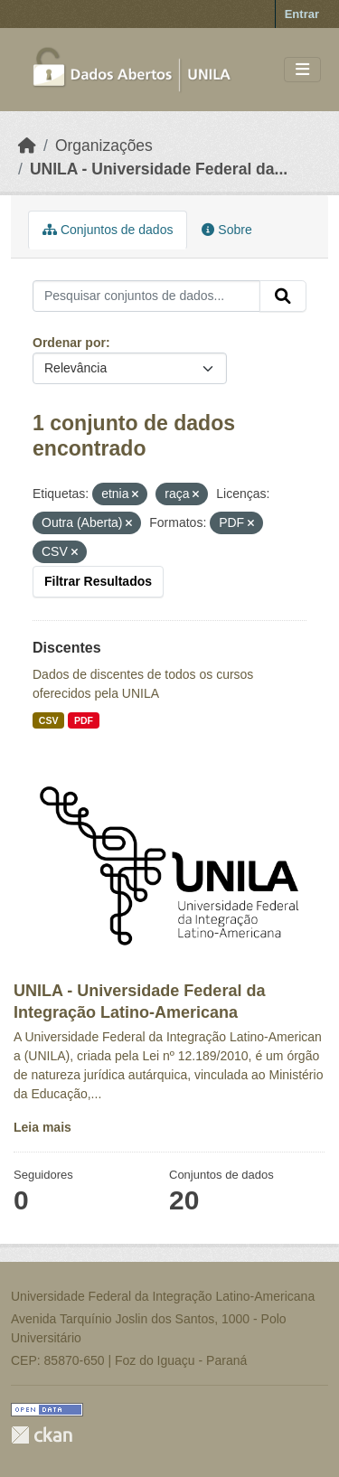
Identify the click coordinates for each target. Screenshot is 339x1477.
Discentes (67, 647)
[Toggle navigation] (302, 70)
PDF (83, 720)
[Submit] (282, 296)
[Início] (27, 145)
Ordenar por (69, 342)
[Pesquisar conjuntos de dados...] (146, 296)
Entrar (302, 14)
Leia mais (42, 1127)
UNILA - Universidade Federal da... (158, 169)
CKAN (41, 1434)
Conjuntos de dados (107, 229)
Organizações (104, 145)
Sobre (226, 229)
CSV (49, 720)
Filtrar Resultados (98, 581)
